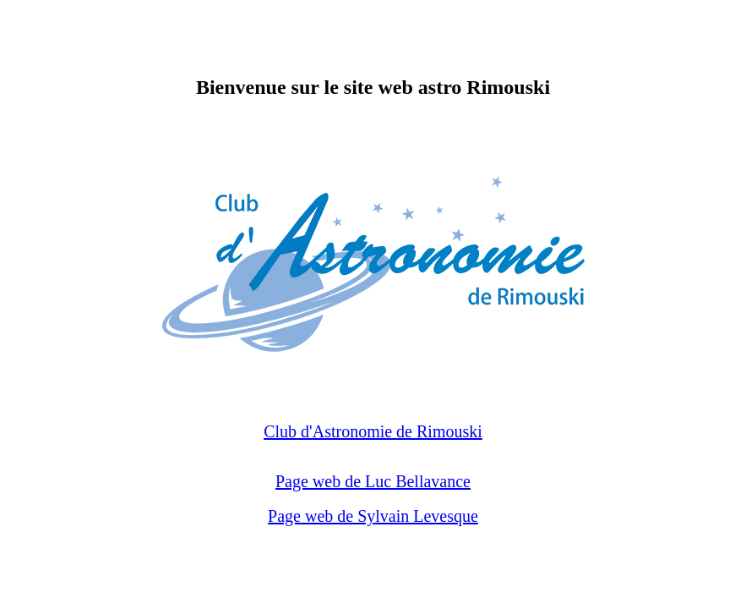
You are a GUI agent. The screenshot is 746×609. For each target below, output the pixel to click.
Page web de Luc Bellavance (373, 481)
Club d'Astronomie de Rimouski (373, 431)
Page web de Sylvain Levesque (373, 516)
